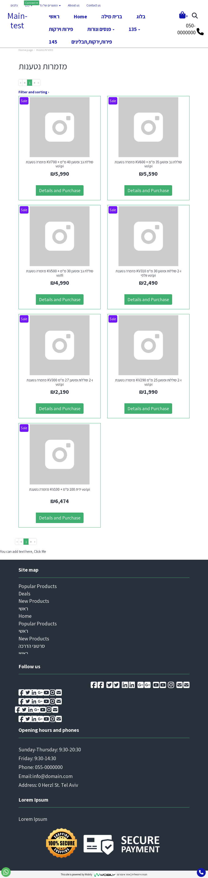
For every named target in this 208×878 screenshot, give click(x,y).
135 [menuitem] (29, 5)
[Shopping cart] (183, 16)
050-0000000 (186, 28)
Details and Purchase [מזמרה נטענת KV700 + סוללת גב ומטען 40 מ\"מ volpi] (59, 190)
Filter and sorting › (34, 92)
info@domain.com (52, 775)
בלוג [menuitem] (140, 16)
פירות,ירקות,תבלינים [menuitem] (91, 41)
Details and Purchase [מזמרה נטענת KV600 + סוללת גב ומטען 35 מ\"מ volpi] (148, 190)
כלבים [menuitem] (14, 5)
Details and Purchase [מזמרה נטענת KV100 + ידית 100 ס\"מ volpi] (59, 517)
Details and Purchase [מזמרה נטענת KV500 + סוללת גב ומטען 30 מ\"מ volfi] (59, 299)
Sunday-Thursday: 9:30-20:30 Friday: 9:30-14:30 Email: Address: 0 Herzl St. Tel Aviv (50, 766)
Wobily (89, 873)
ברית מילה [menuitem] (111, 16)
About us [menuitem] (73, 5)
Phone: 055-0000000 (41, 766)
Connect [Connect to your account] (31, 3)
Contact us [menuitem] (93, 5)
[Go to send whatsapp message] (6, 872)
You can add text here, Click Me (23, 550)
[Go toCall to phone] (201, 872)
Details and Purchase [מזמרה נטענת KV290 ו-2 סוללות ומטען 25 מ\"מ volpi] (148, 408)
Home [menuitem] (80, 16)
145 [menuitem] (53, 41)
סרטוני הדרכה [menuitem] (32, 645)
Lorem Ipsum (33, 799)
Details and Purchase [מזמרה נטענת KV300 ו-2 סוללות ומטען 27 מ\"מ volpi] (59, 408)
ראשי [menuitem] (54, 16)
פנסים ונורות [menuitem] (100, 29)
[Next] (34, 82)
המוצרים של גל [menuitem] (50, 5)
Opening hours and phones (49, 729)
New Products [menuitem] (34, 600)
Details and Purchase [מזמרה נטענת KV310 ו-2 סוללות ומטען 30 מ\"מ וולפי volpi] (148, 299)
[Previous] (24, 82)
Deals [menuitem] (24, 592)
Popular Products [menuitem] (38, 585)
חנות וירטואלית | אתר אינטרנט (132, 873)
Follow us (29, 665)
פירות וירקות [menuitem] (61, 29)
